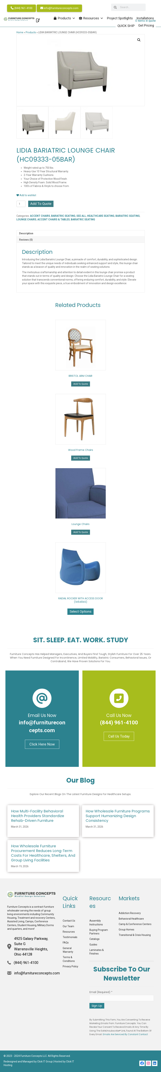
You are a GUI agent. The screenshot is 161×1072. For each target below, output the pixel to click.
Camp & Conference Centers (135, 923)
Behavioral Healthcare (131, 918)
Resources (69, 931)
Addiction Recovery (130, 912)
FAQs (66, 942)
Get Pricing (146, 25)
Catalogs (94, 938)
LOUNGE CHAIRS (26, 219)
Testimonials (70, 936)
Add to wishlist (26, 194)
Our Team (68, 925)
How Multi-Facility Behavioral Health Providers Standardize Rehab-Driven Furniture (37, 815)
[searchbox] (127, 7)
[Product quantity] (21, 203)
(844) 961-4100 (22, 8)
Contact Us (69, 920)
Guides (93, 944)
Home (19, 32)
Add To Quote (40, 203)
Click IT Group (45, 1061)
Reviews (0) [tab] (26, 239)
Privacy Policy (70, 966)
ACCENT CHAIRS (40, 215)
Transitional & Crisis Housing (135, 934)
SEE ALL (81, 215)
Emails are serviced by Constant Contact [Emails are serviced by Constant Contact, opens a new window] (125, 1034)
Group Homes (126, 929)
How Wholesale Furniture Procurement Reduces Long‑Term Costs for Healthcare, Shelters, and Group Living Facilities (43, 852)
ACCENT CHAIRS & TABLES (53, 219)
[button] (139, 40)
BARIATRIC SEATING (63, 215)
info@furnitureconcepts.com (59, 8)
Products (31, 32)
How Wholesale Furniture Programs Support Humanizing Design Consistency (118, 815)
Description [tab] (26, 232)
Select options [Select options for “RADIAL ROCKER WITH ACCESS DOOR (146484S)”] (80, 611)
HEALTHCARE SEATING (100, 215)
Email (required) (100, 992)
